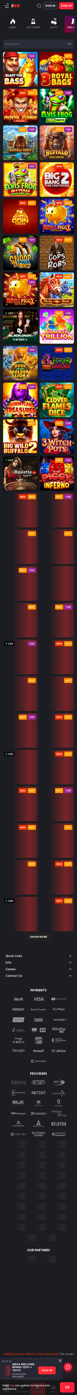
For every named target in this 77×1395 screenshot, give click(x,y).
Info (38, 962)
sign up (47, 1370)
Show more (38, 937)
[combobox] (38, 44)
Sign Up (66, 5)
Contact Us (38, 976)
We (12, 1385)
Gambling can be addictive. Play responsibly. (31, 1354)
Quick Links (38, 956)
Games (38, 969)
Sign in (50, 5)
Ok (67, 1387)
